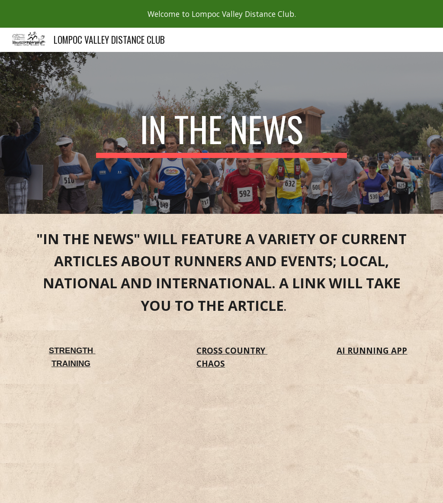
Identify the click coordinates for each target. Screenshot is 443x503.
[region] (221, 14)
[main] (221, 132)
